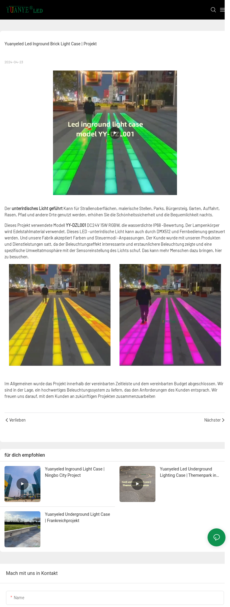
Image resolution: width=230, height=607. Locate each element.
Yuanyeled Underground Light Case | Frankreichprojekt (77, 517)
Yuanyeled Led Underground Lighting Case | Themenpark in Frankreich (188, 473)
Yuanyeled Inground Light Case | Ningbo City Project (75, 472)
